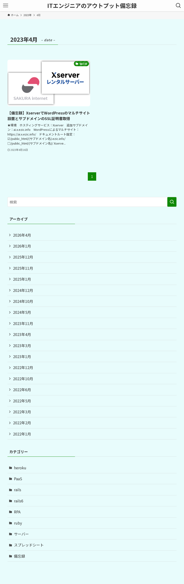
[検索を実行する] (172, 202)
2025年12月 (23, 257)
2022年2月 (22, 422)
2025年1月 (22, 279)
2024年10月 (23, 301)
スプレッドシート (29, 545)
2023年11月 (23, 323)
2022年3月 (22, 412)
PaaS (18, 478)
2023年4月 (22, 334)
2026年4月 (22, 235)
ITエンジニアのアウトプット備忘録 (92, 5)
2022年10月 (23, 378)
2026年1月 (22, 246)
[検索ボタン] (178, 5)
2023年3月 (22, 345)
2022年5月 (22, 401)
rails (17, 489)
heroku (20, 467)
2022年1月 (22, 434)
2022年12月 (23, 367)
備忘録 (19, 556)
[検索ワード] (92, 202)
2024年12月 (23, 290)
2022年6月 (22, 389)
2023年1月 (22, 356)
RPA (17, 512)
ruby (18, 523)
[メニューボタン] (5, 5)
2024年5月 (22, 312)
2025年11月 (23, 268)
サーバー (21, 534)
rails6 (18, 501)
